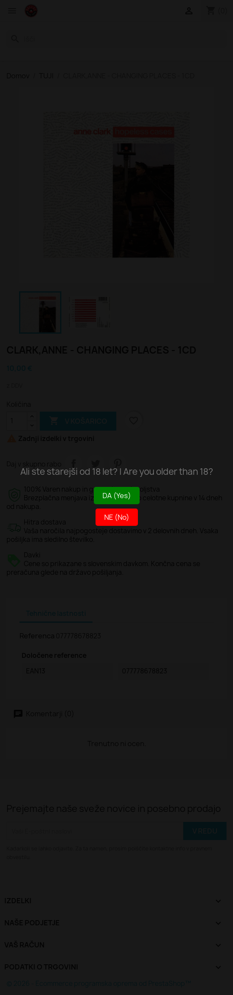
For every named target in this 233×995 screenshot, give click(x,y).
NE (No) (116, 517)
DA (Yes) (116, 495)
